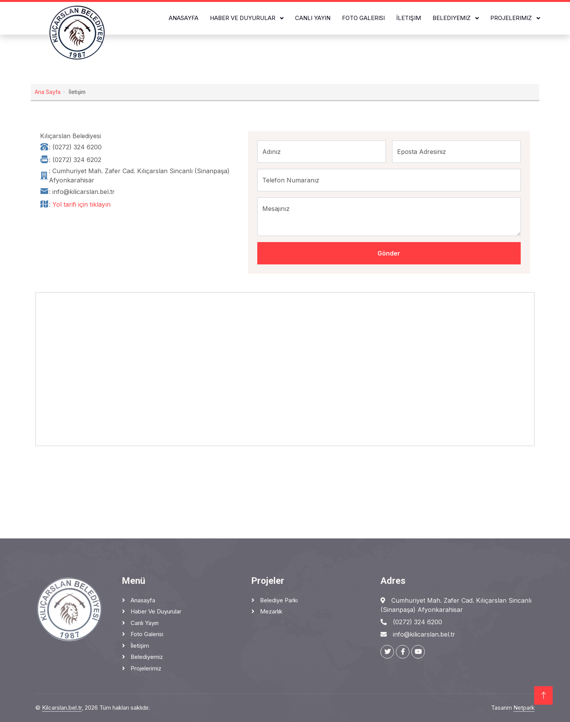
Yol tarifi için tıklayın (81, 204)
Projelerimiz (511, 18)
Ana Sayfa (47, 92)
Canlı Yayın (312, 18)
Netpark (524, 707)
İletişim (408, 18)
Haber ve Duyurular (243, 18)
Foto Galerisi (363, 18)
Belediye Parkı (278, 600)
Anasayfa (183, 18)
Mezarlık (270, 611)
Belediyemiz (452, 18)
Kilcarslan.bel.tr (62, 707)
